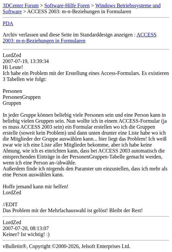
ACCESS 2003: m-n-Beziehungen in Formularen (79, 37)
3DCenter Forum (21, 5)
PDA (8, 23)
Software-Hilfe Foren (67, 5)
